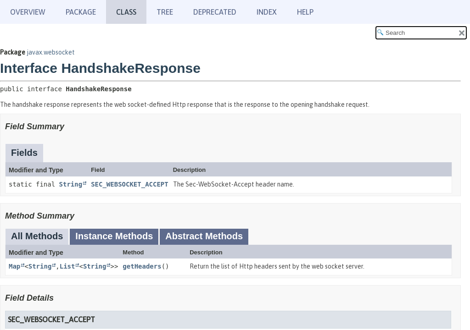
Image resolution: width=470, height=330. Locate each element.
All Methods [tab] (37, 236)
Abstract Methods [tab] (204, 236)
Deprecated (214, 12)
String (71, 184)
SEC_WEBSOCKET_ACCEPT (129, 184)
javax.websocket (51, 52)
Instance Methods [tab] (114, 236)
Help (305, 12)
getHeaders (142, 266)
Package (81, 12)
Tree (165, 12)
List (67, 266)
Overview (27, 12)
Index (267, 12)
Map (14, 266)
